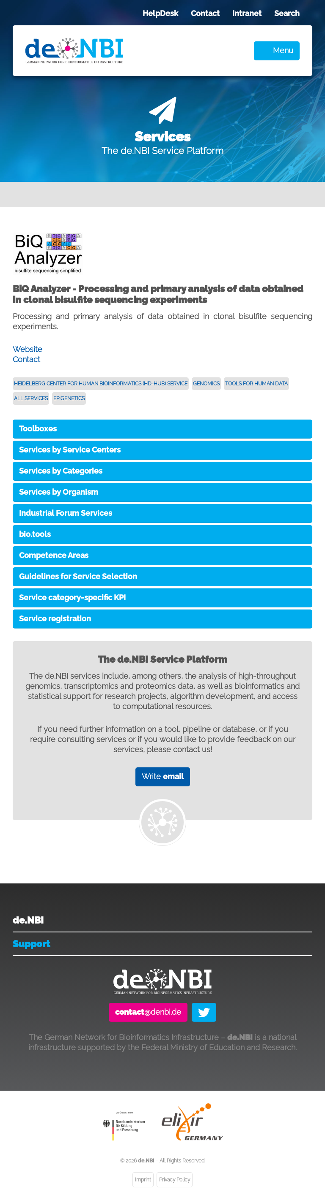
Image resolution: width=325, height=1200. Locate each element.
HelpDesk (160, 13)
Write (163, 776)
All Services (31, 398)
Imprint (143, 1180)
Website (27, 349)
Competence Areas (53, 555)
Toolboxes (38, 428)
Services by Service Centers (70, 449)
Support (31, 943)
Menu (283, 50)
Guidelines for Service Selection (78, 576)
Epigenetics (69, 398)
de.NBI (28, 920)
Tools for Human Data (256, 384)
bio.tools (35, 534)
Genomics (206, 384)
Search (287, 13)
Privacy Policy (174, 1180)
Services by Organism (58, 492)
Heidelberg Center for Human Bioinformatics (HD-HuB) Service (100, 384)
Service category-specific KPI (72, 597)
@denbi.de (148, 1012)
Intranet (247, 13)
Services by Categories (60, 470)
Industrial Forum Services (65, 513)
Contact (205, 13)
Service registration (55, 618)
